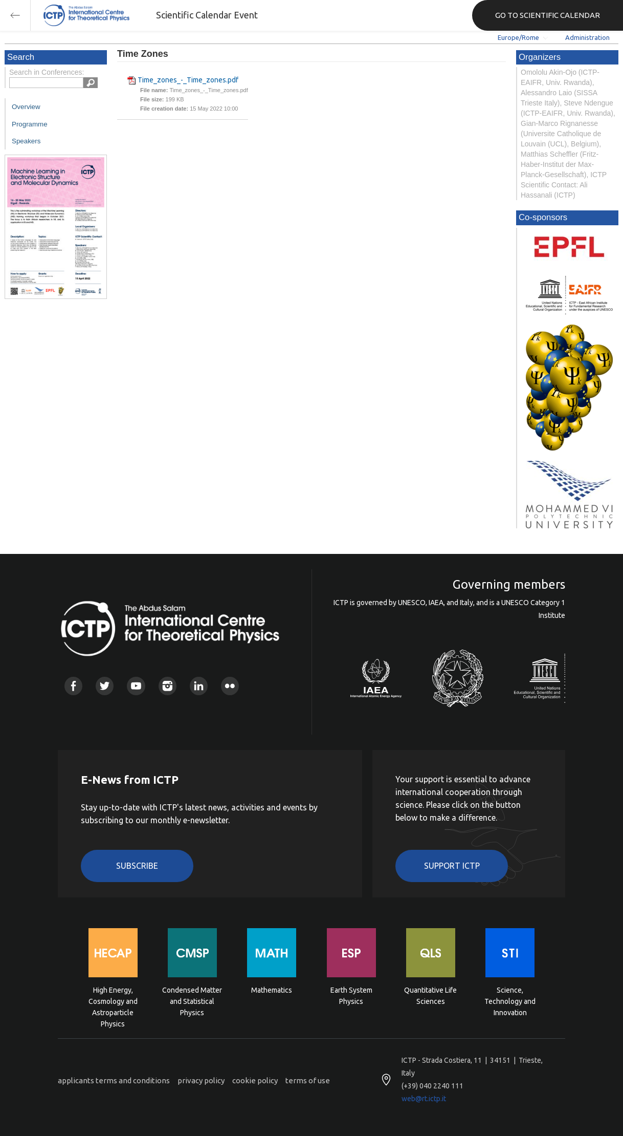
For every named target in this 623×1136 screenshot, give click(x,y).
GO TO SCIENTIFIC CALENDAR (547, 15)
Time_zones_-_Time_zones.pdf (188, 80)
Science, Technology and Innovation (510, 1000)
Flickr (230, 686)
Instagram (167, 686)
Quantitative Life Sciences (430, 995)
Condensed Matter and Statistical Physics (192, 1000)
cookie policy (255, 1080)
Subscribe (137, 865)
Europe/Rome (518, 37)
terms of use (307, 1080)
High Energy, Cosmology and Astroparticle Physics (113, 1000)
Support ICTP (452, 865)
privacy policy (201, 1080)
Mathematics (271, 990)
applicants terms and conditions (114, 1080)
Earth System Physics (351, 995)
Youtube (136, 686)
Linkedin (199, 686)
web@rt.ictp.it (424, 1099)
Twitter (105, 686)
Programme (30, 124)
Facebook (73, 686)
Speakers (26, 141)
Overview (26, 107)
